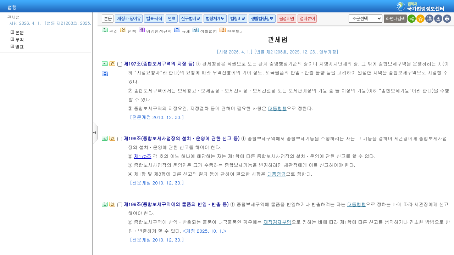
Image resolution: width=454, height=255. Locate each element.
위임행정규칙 (155, 31)
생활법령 (205, 31)
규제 (182, 31)
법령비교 (237, 18)
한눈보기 (232, 31)
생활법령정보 (262, 18)
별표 (17, 47)
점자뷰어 (307, 18)
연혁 (171, 18)
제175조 (142, 156)
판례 (110, 31)
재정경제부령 (277, 222)
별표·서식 (154, 18)
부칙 (17, 39)
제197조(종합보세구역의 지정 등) (159, 63)
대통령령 (277, 108)
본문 (17, 32)
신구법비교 (190, 18)
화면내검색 (395, 18)
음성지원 (286, 18)
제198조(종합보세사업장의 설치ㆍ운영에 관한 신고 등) (182, 138)
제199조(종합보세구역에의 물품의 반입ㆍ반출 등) (176, 204)
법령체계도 (215, 18)
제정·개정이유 (128, 18)
